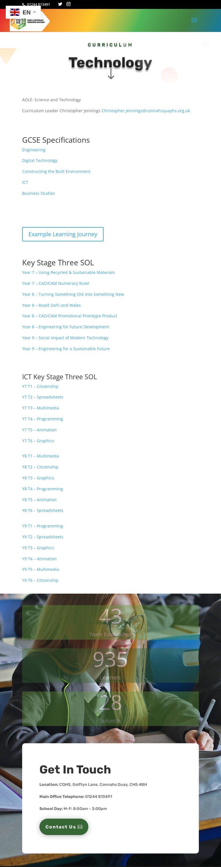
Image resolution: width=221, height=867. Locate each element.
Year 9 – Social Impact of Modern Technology (65, 337)
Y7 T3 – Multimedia (40, 408)
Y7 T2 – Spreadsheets (42, 397)
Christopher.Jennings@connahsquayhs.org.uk (146, 110)
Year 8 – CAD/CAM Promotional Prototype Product (69, 316)
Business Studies (38, 193)
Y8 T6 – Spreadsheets (42, 510)
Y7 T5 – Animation (39, 429)
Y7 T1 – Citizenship (40, 386)
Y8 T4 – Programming (42, 488)
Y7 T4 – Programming (42, 419)
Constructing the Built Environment (56, 171)
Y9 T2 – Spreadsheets (42, 537)
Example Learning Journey (62, 234)
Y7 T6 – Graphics (38, 440)
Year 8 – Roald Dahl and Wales (51, 305)
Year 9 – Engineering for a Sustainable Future (66, 348)
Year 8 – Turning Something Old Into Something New (73, 294)
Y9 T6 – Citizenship (40, 580)
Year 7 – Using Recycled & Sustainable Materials (68, 272)
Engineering (33, 150)
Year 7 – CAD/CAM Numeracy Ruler (55, 283)
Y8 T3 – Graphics (38, 478)
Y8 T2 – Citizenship (40, 467)
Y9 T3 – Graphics (38, 547)
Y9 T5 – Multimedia (40, 569)
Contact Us (60, 827)
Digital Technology (40, 160)
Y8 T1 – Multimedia (41, 456)
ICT (25, 182)
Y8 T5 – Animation (39, 499)
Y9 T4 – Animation (39, 558)
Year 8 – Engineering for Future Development (65, 326)
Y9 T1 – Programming (42, 526)
